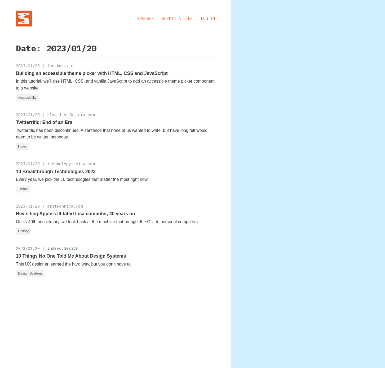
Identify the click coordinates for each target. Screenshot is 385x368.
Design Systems (30, 273)
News (22, 147)
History (23, 231)
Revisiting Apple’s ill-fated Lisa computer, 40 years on (75, 213)
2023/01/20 (28, 65)
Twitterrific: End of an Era (44, 122)
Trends (23, 189)
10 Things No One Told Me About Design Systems (71, 256)
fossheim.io (60, 65)
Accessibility (27, 98)
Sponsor (145, 18)
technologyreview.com (71, 163)
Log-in (208, 18)
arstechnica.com (65, 206)
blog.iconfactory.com (71, 114)
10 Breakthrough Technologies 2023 (56, 171)
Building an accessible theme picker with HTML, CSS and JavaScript (92, 73)
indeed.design (62, 248)
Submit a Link (177, 18)
